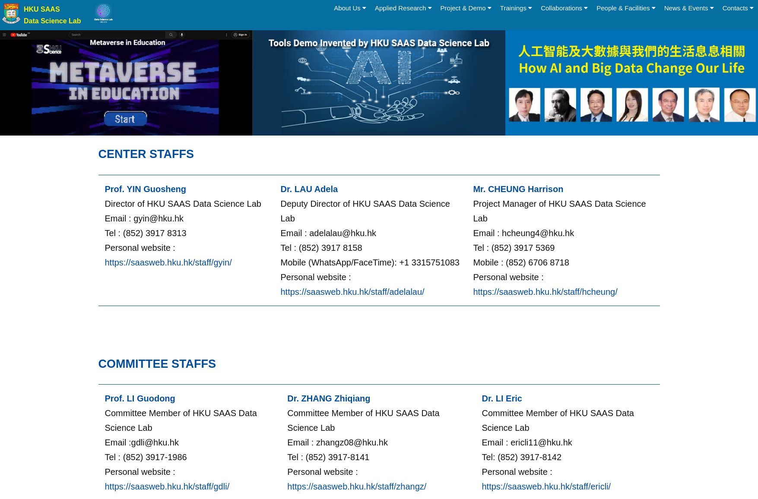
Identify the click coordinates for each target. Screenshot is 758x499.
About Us (350, 8)
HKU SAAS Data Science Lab (52, 15)
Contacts (738, 8)
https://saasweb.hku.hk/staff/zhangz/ (356, 486)
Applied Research (403, 8)
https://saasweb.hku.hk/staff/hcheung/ (545, 292)
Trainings (516, 8)
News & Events (689, 8)
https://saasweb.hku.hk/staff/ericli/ (546, 486)
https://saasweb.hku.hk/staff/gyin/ (168, 262)
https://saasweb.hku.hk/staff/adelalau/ (353, 292)
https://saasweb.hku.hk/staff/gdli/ (167, 486)
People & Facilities (626, 8)
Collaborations (564, 8)
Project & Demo (466, 8)
